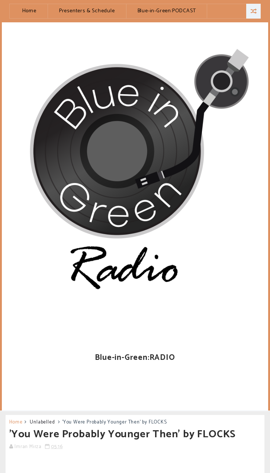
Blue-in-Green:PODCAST (167, 11)
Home (29, 11)
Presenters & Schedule (87, 11)
